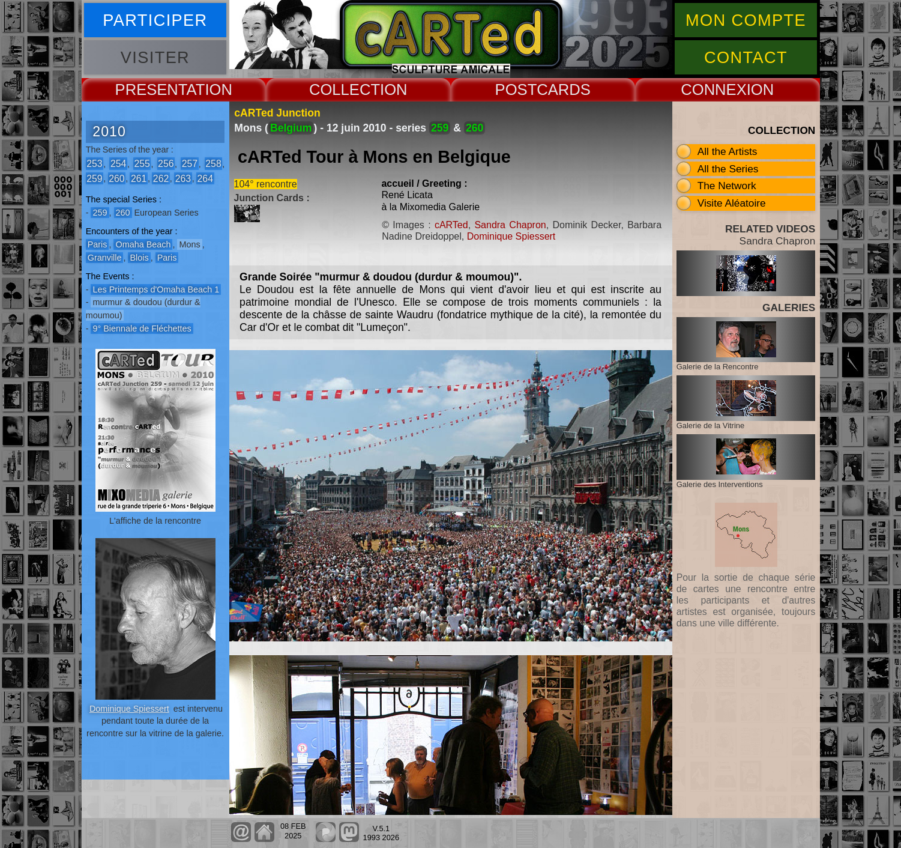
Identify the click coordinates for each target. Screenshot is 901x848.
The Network (727, 186)
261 (138, 178)
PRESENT (151, 89)
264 (205, 178)
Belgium (291, 128)
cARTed (451, 225)
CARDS (564, 89)
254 (118, 164)
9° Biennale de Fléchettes (141, 328)
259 (94, 178)
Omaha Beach (142, 244)
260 (116, 178)
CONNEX (714, 89)
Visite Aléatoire (732, 203)
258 (213, 164)
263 (183, 178)
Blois (139, 257)
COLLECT (344, 89)
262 (161, 178)
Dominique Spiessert (129, 708)
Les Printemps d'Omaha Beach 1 (155, 289)
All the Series (728, 169)
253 (94, 164)
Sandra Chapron (510, 225)
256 (165, 164)
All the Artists (728, 151)
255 (141, 164)
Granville (105, 257)
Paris (97, 244)
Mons (189, 244)
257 (189, 164)
